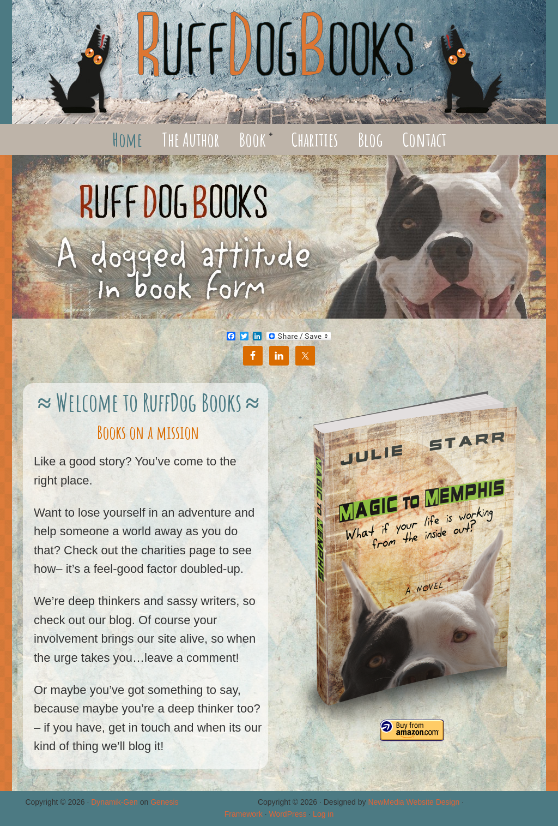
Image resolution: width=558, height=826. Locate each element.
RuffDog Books (279, 62)
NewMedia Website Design (413, 802)
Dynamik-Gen (114, 802)
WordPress (287, 814)
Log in (323, 814)
